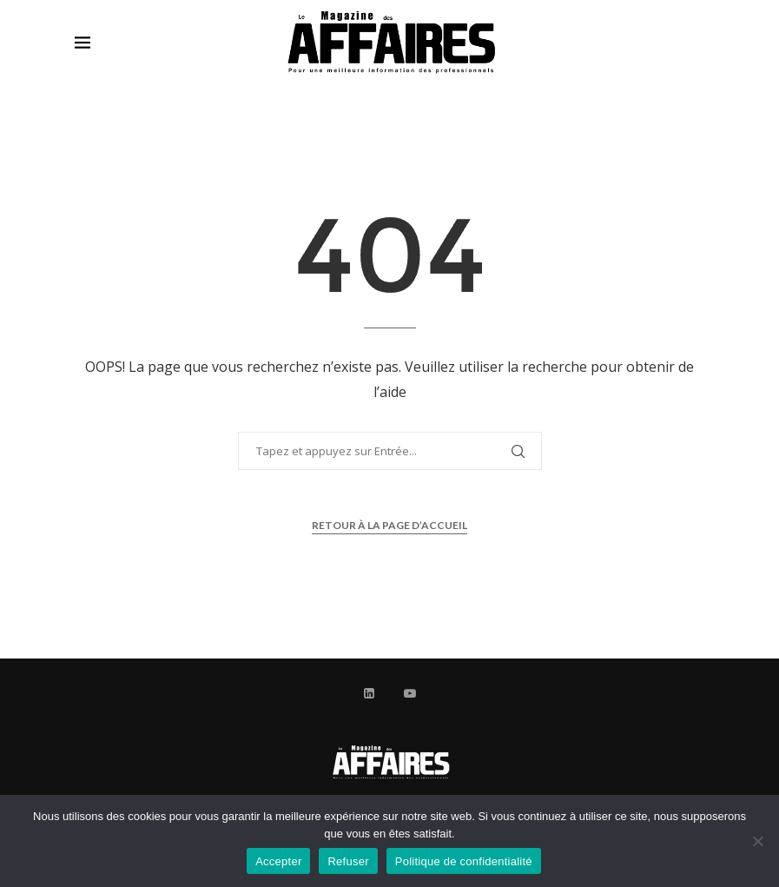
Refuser (347, 861)
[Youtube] (410, 693)
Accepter (278, 861)
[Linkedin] (369, 693)
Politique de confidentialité (463, 861)
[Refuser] (757, 841)
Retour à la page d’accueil (389, 525)
